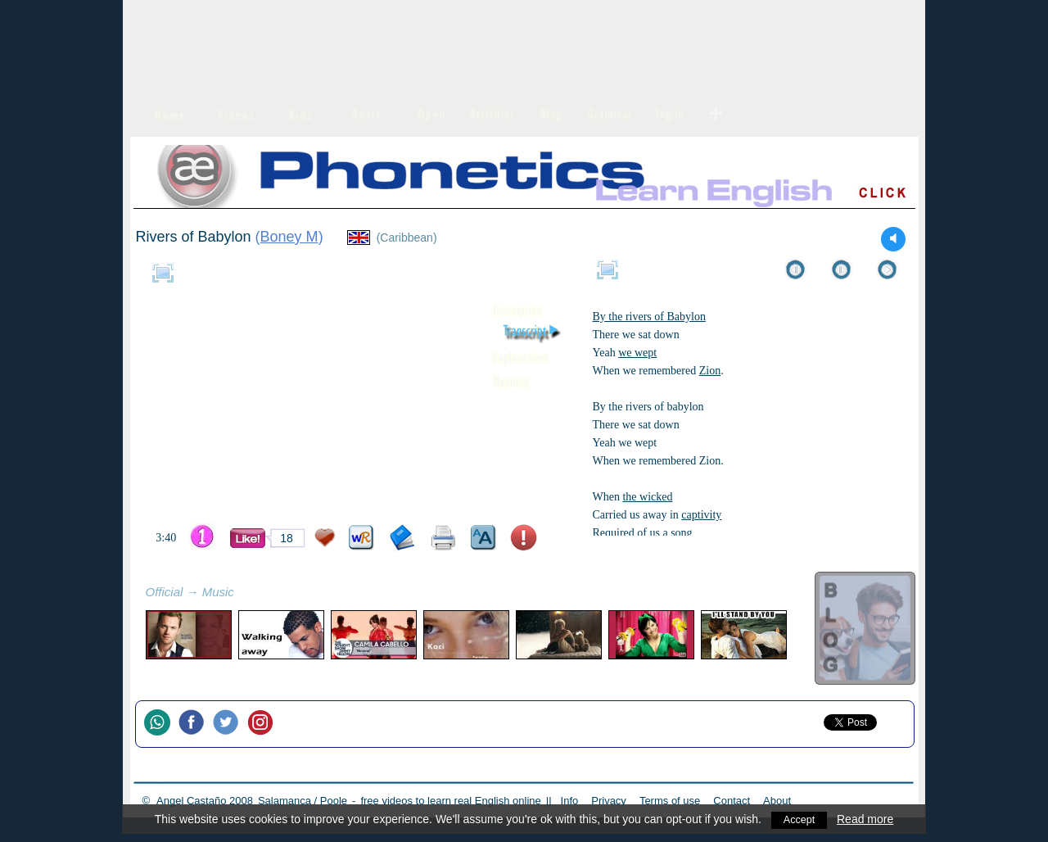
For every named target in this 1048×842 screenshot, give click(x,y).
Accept (799, 819)
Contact (731, 800)
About (777, 800)
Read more (866, 819)
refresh (252, 593)
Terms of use (669, 800)
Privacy (608, 800)
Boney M (289, 237)
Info (570, 800)
